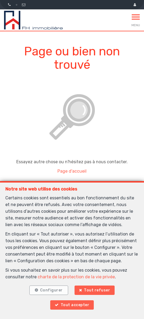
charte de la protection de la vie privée (76, 276)
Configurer (51, 290)
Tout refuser (97, 290)
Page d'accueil (72, 171)
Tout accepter (75, 305)
